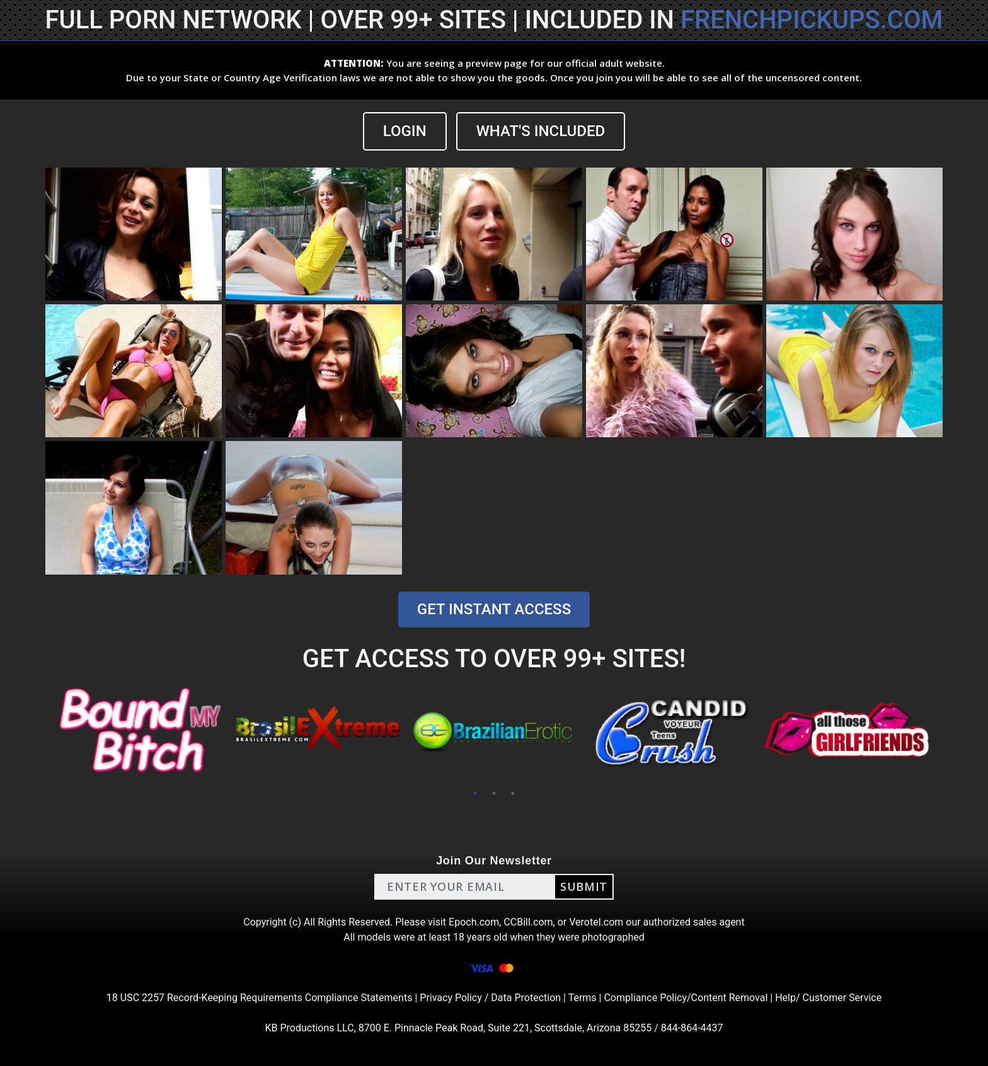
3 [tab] (513, 793)
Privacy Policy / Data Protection (490, 998)
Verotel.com (596, 922)
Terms (582, 998)
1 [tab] (475, 793)
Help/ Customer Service (828, 998)
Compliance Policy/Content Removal (685, 998)
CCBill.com (528, 922)
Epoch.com (474, 922)
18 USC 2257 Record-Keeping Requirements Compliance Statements (259, 998)
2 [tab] (494, 793)
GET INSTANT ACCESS (494, 609)
